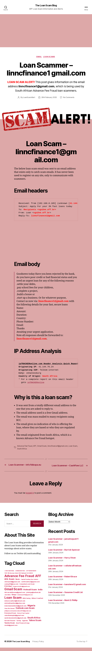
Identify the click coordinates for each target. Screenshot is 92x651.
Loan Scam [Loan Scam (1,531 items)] (13, 601)
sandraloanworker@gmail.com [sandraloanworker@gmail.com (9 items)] (15, 621)
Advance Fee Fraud (25, 446)
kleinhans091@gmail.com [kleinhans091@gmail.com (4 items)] (25, 598)
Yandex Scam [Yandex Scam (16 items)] (9, 626)
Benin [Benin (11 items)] (18, 583)
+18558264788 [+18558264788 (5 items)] (20, 574)
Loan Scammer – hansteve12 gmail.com (67, 588)
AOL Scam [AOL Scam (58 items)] (9, 582)
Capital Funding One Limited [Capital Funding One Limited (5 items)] (29, 583)
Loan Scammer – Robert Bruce (62, 580)
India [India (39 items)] (40, 593)
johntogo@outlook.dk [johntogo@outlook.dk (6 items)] (33, 596)
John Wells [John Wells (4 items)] (7, 598)
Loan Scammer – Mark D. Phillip (62, 603)
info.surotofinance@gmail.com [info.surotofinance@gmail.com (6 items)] (14, 596)
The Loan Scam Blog (46, 5)
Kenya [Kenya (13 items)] (14, 598)
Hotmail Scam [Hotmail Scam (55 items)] (30, 593)
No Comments (69, 98)
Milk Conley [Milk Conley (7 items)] (26, 601)
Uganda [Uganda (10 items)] (25, 624)
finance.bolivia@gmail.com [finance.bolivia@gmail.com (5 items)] (21, 590)
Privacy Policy (40, 645)
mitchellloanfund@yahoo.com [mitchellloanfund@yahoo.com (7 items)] (14, 606)
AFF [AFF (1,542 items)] (38, 579)
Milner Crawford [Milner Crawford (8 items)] (37, 601)
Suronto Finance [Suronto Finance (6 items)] (9, 624)
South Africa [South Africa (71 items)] (33, 621)
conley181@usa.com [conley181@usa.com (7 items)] (11, 587)
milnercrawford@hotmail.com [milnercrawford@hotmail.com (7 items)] (14, 604)
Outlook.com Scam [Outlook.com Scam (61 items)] (25, 611)
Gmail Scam (42, 446)
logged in (30, 496)
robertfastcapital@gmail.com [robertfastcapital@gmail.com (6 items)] (14, 619)
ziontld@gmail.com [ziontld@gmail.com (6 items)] (10, 629)
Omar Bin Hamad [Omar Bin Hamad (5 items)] (9, 612)
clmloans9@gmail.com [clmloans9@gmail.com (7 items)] (12, 585)
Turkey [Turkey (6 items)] (18, 624)
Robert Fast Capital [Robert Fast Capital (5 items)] (23, 616)
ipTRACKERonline (36, 383)
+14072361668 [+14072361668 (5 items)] (9, 574)
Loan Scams (50, 57)
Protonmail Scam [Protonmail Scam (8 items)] (10, 616)
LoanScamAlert (28, 98)
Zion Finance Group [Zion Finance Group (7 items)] (22, 626)
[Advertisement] (46, 31)
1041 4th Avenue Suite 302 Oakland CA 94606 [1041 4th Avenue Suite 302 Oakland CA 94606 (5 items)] (18, 576)
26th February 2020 (49, 98)
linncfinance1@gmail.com (58, 446)
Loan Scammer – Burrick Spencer (64, 553)
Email (39, 57)
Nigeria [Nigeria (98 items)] (31, 609)
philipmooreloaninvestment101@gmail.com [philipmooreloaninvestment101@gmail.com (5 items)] (17, 614)
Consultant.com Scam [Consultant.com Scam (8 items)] (27, 587)
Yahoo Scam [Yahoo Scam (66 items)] (35, 623)
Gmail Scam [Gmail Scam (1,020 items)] (13, 592)
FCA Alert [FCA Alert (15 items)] (8, 590)
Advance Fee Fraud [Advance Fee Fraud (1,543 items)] (19, 579)
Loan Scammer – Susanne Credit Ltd (65, 596)
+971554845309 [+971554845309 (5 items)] (31, 574)
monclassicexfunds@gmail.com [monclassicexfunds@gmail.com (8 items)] (15, 609)
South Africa (28, 449)
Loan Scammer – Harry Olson (62, 561)
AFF (35, 446)
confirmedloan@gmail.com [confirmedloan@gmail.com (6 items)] (30, 585)
